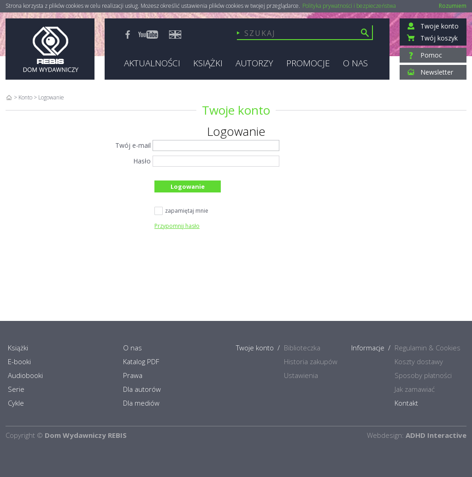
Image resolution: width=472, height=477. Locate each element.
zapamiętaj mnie (181, 211)
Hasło (142, 161)
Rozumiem (452, 6)
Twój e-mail (133, 145)
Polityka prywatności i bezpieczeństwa (349, 6)
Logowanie (188, 186)
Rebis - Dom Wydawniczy (50, 49)
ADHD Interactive (436, 435)
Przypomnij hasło (177, 226)
